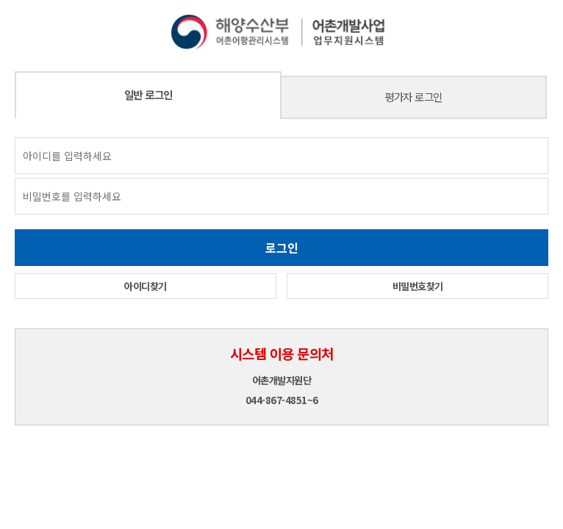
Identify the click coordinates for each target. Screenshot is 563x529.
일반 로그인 (148, 94)
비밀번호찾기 (417, 286)
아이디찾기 (145, 286)
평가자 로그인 (413, 96)
